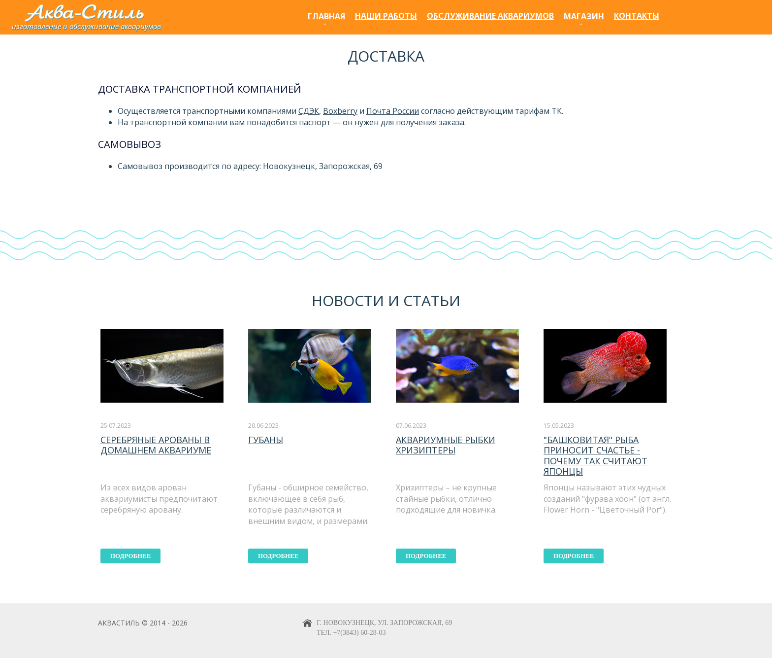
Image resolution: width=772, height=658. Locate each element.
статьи (431, 300)
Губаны (265, 440)
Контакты (636, 15)
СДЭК (308, 110)
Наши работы (386, 15)
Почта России (392, 110)
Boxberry (340, 110)
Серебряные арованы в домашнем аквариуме (155, 445)
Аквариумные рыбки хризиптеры (445, 445)
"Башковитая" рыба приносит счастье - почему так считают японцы (595, 456)
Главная (326, 16)
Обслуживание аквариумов (490, 15)
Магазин (584, 16)
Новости (348, 300)
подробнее (130, 555)
